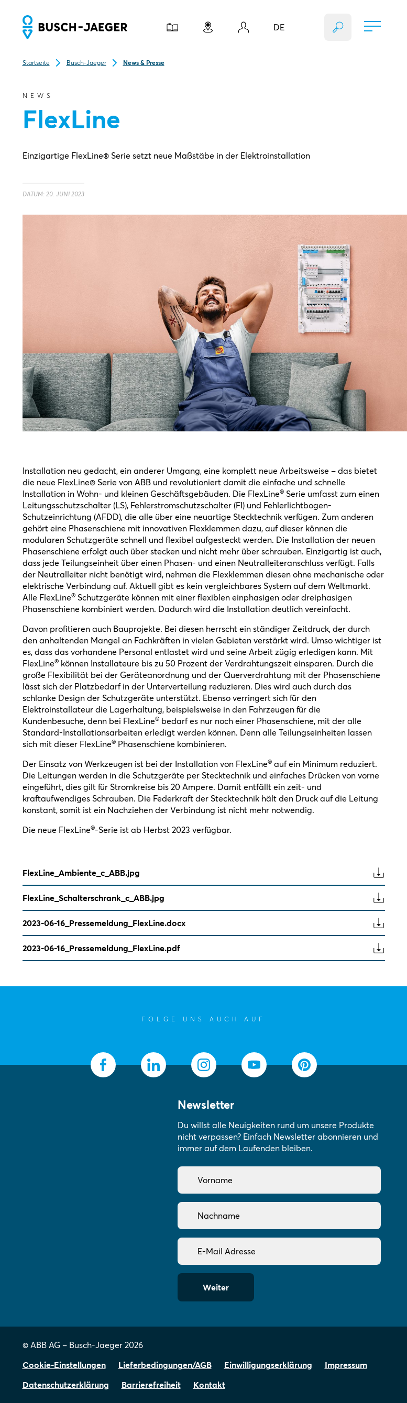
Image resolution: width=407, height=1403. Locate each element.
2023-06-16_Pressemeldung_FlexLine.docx (204, 923)
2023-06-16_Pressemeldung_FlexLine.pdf (204, 948)
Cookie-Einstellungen (64, 1365)
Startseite (36, 62)
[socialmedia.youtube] (254, 1064)
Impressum (346, 1365)
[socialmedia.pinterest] (304, 1064)
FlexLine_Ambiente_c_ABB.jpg (204, 872)
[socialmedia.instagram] (203, 1064)
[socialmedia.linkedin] (153, 1064)
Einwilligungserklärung (268, 1365)
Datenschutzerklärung (66, 1384)
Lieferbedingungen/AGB (165, 1365)
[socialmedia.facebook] (103, 1064)
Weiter (216, 1287)
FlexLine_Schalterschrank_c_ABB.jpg (204, 898)
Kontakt (209, 1384)
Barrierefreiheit (151, 1384)
